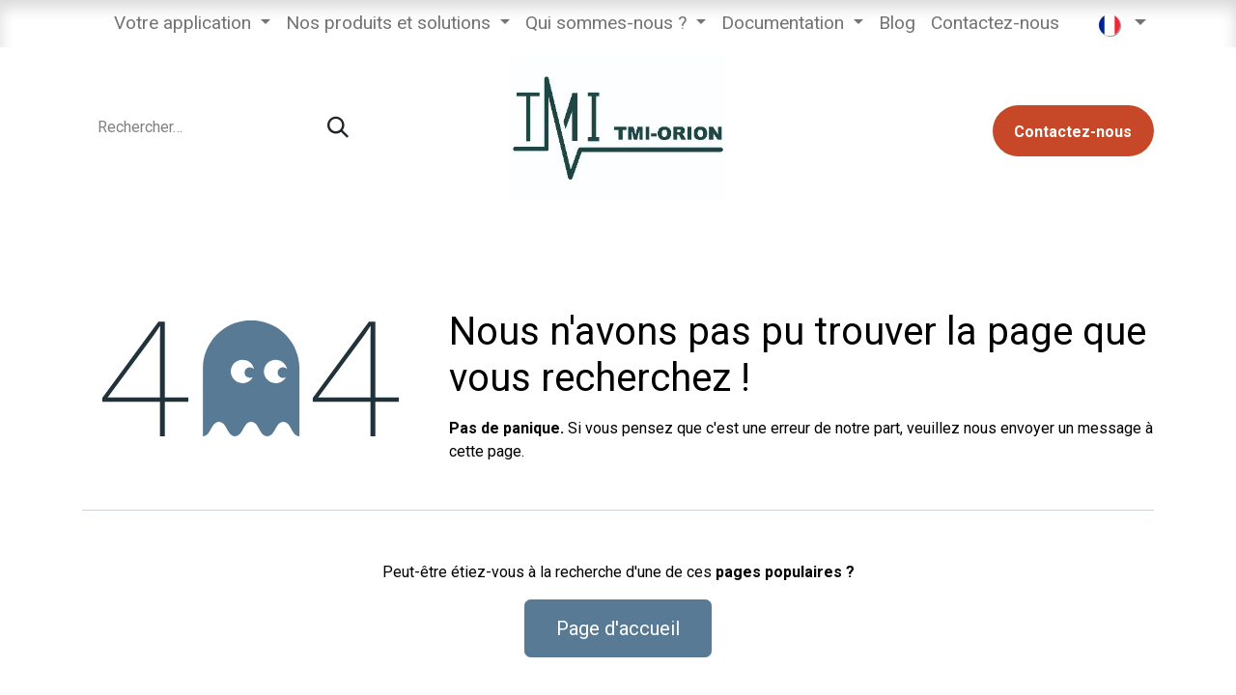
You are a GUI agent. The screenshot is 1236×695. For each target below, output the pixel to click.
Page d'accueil (618, 628)
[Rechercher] (337, 127)
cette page (485, 451)
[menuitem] (192, 23)
